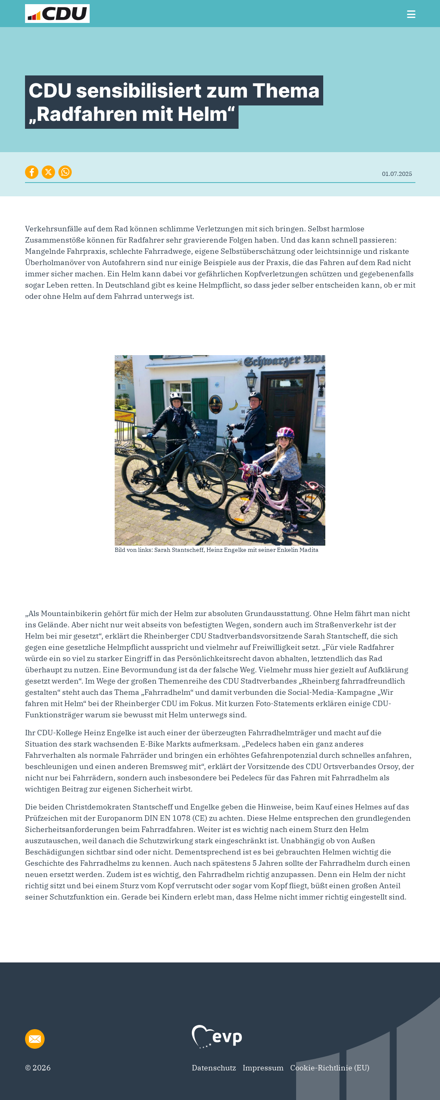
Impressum (263, 1067)
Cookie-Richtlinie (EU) (330, 1067)
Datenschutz (214, 1067)
